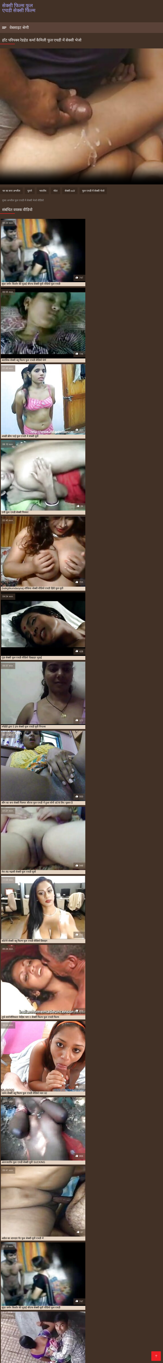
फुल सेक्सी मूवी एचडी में (86, 1336)
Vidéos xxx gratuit (51, 1355)
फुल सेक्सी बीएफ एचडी (41, 1336)
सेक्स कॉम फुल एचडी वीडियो (82, 1343)
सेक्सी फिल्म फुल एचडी (12, 1348)
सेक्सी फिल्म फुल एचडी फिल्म (38, 1348)
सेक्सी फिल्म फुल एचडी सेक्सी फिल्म (17, 1357)
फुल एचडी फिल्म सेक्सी (81, 1329)
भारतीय (42, 190)
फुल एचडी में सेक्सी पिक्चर (130, 1329)
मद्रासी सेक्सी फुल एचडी (24, 1343)
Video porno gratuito (95, 1355)
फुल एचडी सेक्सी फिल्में (29, 1334)
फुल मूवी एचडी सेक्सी (122, 1334)
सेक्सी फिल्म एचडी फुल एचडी (112, 1346)
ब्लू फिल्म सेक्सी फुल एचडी (106, 1341)
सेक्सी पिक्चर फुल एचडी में (31, 1346)
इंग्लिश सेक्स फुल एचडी (11, 1329)
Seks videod (29, 1355)
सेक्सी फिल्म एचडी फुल (87, 1346)
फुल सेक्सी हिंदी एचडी (109, 1336)
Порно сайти (10, 1355)
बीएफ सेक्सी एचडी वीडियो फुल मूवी (88, 1339)
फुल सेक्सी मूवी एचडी (64, 1336)
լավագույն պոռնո (124, 1355)
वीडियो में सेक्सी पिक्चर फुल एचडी (52, 1343)
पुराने (29, 190)
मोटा (55, 190)
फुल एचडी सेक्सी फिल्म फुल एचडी (125, 1331)
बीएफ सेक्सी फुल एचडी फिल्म (119, 1339)
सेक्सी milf (70, 190)
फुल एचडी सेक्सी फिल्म (98, 1331)
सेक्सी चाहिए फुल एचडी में (109, 1343)
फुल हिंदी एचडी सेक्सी (130, 1336)
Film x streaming (72, 1357)
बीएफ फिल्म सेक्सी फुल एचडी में (56, 1339)
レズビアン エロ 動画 (47, 1357)
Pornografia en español (101, 1357)
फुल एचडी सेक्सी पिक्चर (74, 1331)
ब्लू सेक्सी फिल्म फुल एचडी (132, 1341)
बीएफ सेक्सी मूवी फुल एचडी (20, 1341)
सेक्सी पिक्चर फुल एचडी (133, 1343)
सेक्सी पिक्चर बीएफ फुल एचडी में (60, 1346)
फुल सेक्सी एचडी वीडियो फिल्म (15, 1336)
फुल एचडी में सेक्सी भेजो (93, 190)
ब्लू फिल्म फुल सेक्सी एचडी (80, 1341)
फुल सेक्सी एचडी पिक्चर (145, 1334)
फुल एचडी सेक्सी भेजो (51, 1334)
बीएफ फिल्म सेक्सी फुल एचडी (26, 1339)
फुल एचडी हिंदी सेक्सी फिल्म (98, 1334)
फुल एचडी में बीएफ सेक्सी (105, 1329)
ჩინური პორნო (147, 1355)
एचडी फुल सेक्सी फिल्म (35, 1329)
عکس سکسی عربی (129, 1357)
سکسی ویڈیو (72, 1355)
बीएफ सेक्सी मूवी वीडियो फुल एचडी (51, 1341)
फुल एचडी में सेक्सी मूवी (50, 1331)
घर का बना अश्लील (11, 190)
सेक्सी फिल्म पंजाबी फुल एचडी (142, 1346)
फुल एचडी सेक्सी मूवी (73, 1334)
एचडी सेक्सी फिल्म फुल (58, 1329)
